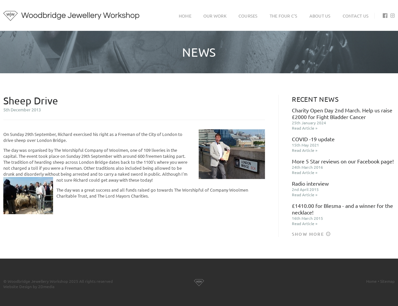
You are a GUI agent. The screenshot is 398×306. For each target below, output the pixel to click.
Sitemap (387, 281)
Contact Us (356, 16)
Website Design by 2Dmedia (28, 286)
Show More (311, 234)
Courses (248, 16)
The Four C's (284, 16)
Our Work (215, 16)
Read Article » (304, 128)
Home (185, 16)
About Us (320, 16)
